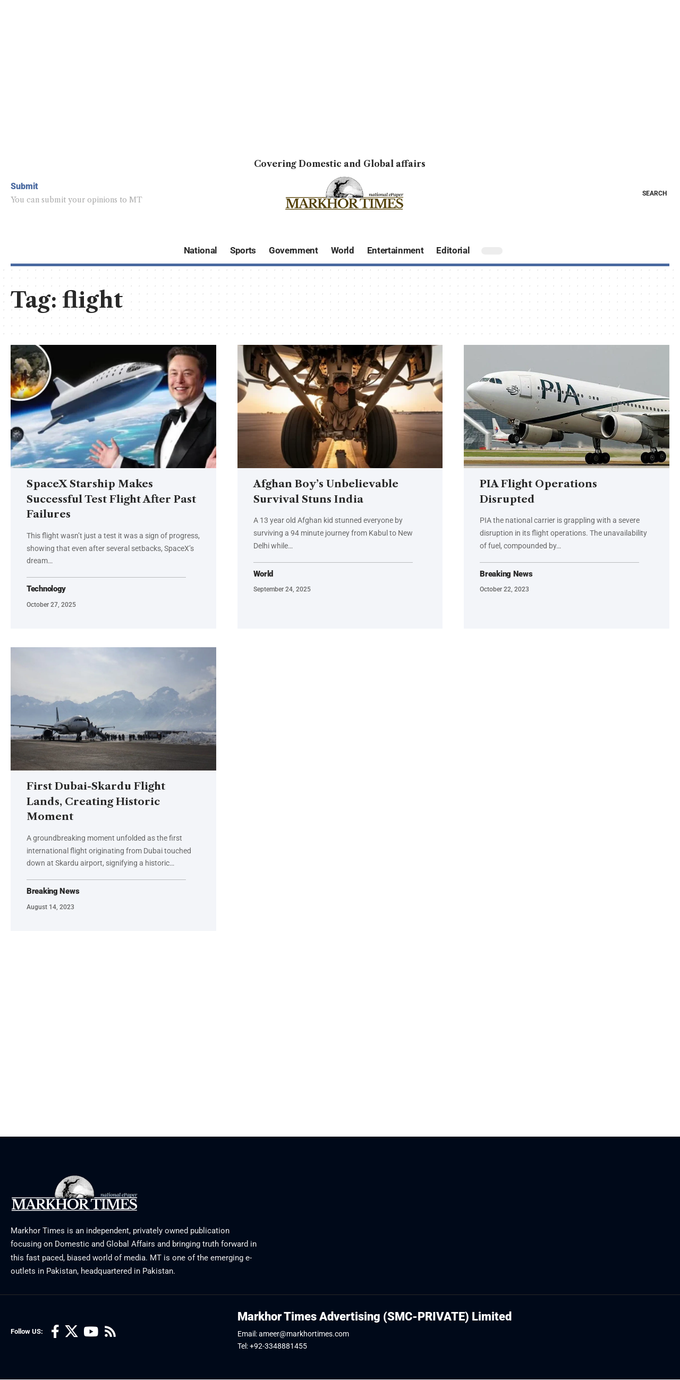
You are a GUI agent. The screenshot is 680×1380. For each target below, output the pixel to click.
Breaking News (508, 574)
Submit (24, 186)
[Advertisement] (319, 74)
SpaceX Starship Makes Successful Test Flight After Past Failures (112, 498)
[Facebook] (55, 1332)
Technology (48, 589)
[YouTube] (91, 1332)
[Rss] (110, 1332)
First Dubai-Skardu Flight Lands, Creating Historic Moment (107, 801)
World (264, 574)
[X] (71, 1332)
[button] (647, 193)
